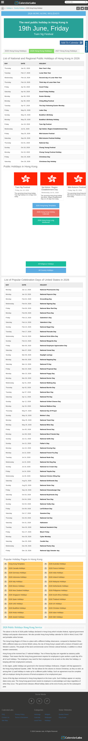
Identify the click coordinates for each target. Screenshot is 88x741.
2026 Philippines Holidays (58, 590)
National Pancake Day (48, 331)
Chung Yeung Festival (47, 147)
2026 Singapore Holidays (18, 595)
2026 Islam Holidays (56, 612)
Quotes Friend (63, 714)
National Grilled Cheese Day (50, 401)
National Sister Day (47, 485)
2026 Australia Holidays (57, 564)
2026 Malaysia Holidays (57, 582)
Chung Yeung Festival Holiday (50, 152)
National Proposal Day (48, 369)
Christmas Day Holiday (47, 161)
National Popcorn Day (48, 294)
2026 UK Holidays (55, 604)
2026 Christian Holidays (57, 608)
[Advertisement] (43, 242)
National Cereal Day (47, 350)
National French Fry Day (49, 453)
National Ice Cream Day (48, 467)
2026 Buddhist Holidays (17, 608)
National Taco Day (46, 499)
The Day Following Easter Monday (51, 105)
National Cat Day (46, 518)
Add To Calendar (70, 42)
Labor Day (43, 110)
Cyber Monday (45, 536)
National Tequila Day (47, 471)
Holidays (9, 8)
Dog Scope (62, 717)
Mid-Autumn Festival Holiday (49, 138)
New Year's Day (45, 68)
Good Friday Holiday (46, 91)
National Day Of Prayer (48, 411)
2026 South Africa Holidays (58, 595)
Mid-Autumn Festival (46, 133)
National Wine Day (46, 425)
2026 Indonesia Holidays (17, 577)
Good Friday (43, 87)
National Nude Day (47, 457)
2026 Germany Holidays (17, 573)
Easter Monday (44, 96)
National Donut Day (47, 429)
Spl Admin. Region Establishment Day (53, 129)
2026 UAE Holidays (16, 604)
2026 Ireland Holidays (56, 577)
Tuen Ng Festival (45, 124)
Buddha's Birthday (46, 115)
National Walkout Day (48, 406)
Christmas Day (44, 157)
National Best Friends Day (49, 434)
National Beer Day (46, 392)
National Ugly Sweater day (49, 550)
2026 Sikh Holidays (56, 617)
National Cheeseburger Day (50, 490)
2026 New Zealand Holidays (19, 590)
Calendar (37, 717)
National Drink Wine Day (49, 336)
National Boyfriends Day (49, 495)
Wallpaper (48, 717)
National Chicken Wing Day (50, 476)
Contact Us (5, 717)
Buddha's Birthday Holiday (49, 119)
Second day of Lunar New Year (50, 77)
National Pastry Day (47, 546)
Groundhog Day (46, 299)
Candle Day (44, 541)
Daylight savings (46, 355)
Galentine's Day (46, 318)
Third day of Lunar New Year (49, 82)
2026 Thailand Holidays (57, 599)
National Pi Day (45, 364)
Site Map (5, 720)
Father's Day (44, 443)
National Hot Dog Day (48, 462)
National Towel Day (47, 420)
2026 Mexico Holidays (17, 586)
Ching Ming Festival (46, 101)
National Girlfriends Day (49, 481)
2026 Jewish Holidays (16, 617)
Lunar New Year (45, 73)
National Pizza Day (47, 313)
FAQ (3, 714)
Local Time (37, 720)
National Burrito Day (47, 387)
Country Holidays (19, 8)
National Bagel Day (47, 327)
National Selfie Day (47, 439)
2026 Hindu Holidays (16, 612)
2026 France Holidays (57, 568)
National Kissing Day (47, 448)
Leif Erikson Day (46, 508)
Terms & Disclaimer (21, 717)
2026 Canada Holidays (17, 568)
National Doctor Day (47, 378)
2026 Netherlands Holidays (58, 586)
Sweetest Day (45, 513)
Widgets (47, 714)
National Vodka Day (47, 504)
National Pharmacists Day (49, 290)
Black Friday (44, 532)
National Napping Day (48, 359)
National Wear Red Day (48, 308)
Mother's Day (45, 415)
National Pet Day (46, 397)
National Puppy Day (47, 373)
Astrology (37, 714)
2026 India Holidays (56, 573)
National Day (44, 143)
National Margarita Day (48, 341)
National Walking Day (48, 383)
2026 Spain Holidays (16, 599)
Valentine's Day (45, 322)
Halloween (44, 522)
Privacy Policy (19, 714)
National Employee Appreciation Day (53, 345)
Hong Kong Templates (17, 564)
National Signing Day (47, 304)
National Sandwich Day (48, 527)
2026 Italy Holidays (15, 582)
